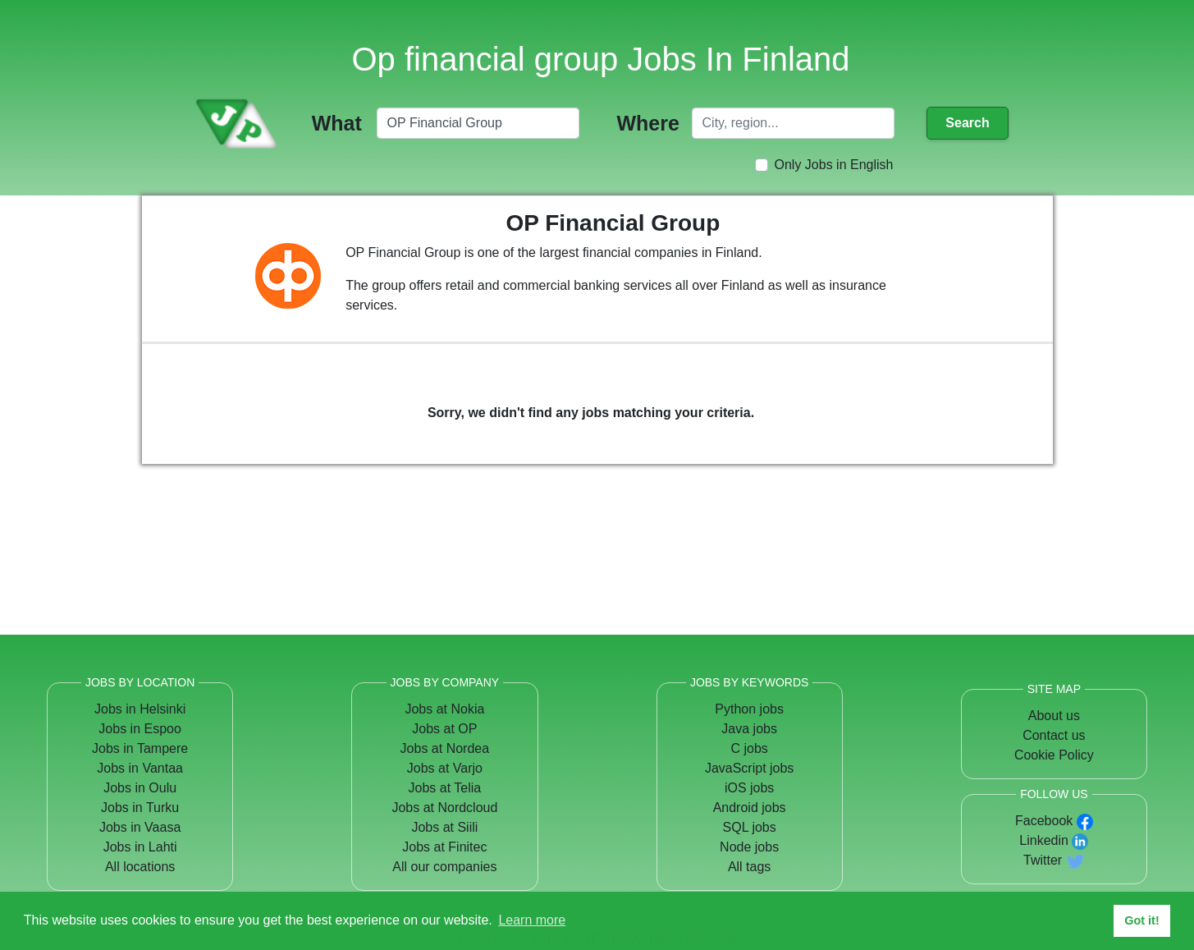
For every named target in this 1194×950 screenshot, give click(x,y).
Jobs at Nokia (444, 709)
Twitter (1042, 860)
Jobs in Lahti (140, 847)
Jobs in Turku (140, 808)
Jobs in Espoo (139, 729)
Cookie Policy (1054, 755)
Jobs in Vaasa (140, 827)
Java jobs (749, 729)
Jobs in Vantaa (140, 768)
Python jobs (749, 709)
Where (647, 123)
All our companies (444, 867)
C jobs (748, 748)
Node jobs (749, 847)
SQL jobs (749, 827)
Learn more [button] (531, 920)
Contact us (1053, 735)
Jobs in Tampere (140, 748)
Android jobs (749, 808)
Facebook (1044, 821)
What (337, 123)
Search (967, 123)
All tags (749, 867)
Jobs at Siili (444, 827)
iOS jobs (749, 788)
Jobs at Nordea (445, 748)
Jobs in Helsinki (139, 709)
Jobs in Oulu (139, 788)
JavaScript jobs (749, 768)
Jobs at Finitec (444, 847)
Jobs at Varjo (445, 768)
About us (1054, 716)
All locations (140, 867)
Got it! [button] (1141, 920)
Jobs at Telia (445, 788)
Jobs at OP (444, 729)
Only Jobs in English (834, 165)
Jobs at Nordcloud (444, 808)
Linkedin (1043, 840)
